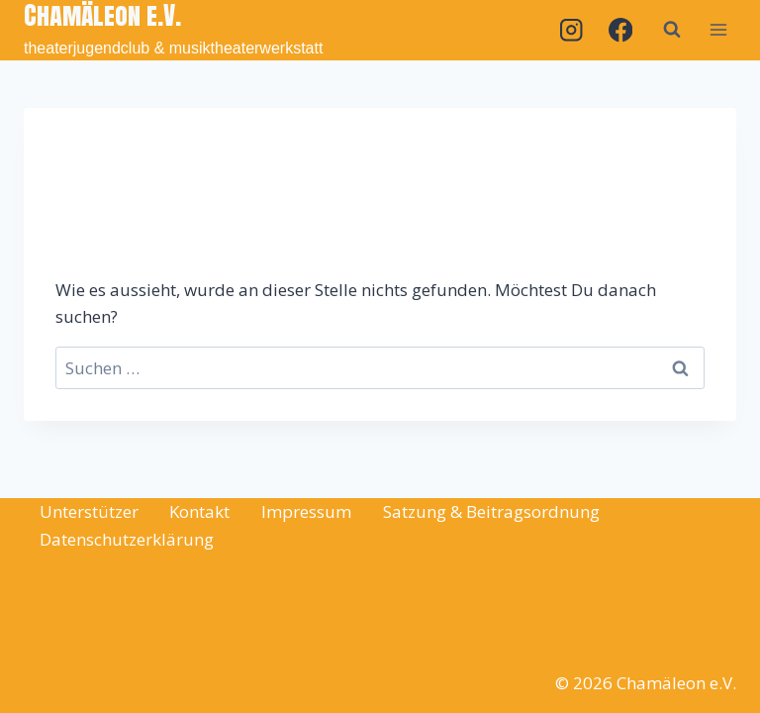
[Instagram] (571, 30)
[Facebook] (620, 30)
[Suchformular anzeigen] (672, 30)
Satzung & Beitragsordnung (491, 511)
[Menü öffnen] (718, 30)
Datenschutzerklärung (127, 539)
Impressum (306, 511)
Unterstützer (89, 511)
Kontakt (199, 511)
